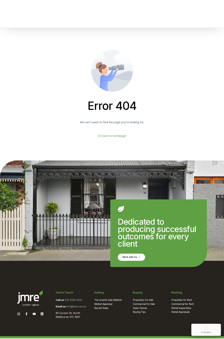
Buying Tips (140, 312)
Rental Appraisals (181, 312)
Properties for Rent (182, 300)
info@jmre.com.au (77, 307)
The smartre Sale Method (109, 300)
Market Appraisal (104, 304)
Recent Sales (102, 308)
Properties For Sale (144, 300)
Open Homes (140, 308)
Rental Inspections (182, 308)
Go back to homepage (112, 135)
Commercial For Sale (145, 304)
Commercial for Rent (183, 304)
